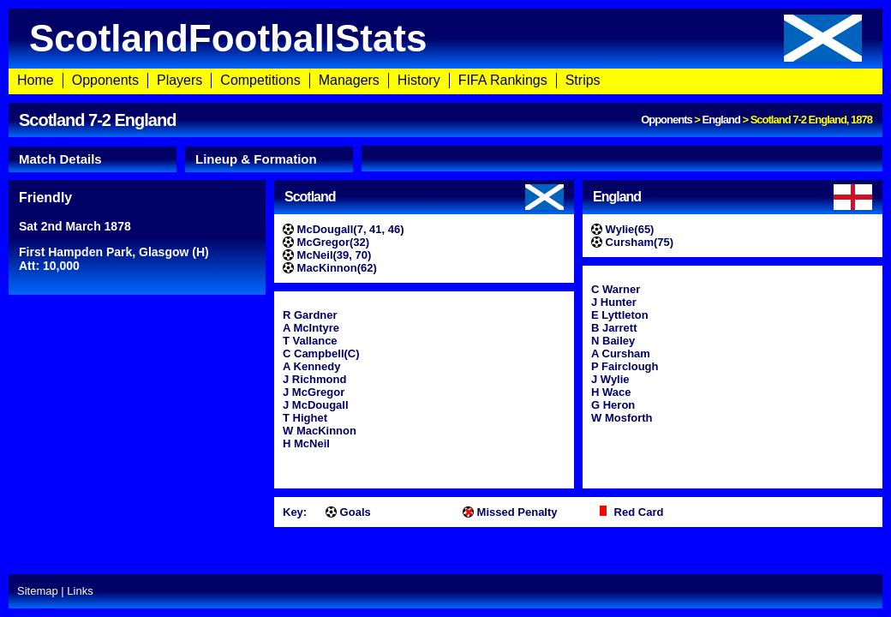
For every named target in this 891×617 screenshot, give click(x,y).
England (721, 119)
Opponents (105, 80)
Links (80, 590)
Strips (583, 80)
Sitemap (37, 590)
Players (179, 80)
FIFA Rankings (502, 80)
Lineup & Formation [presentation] (256, 159)
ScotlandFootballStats (445, 38)
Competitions (260, 80)
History (419, 80)
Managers (349, 80)
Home (35, 80)
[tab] (92, 159)
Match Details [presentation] (60, 159)
